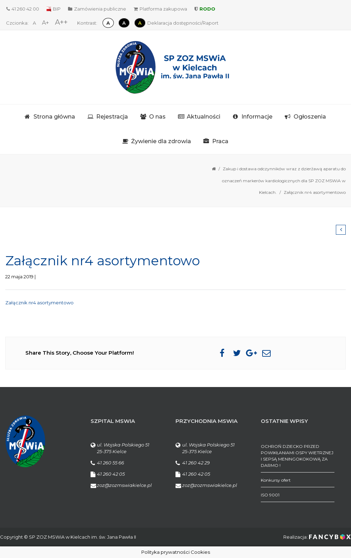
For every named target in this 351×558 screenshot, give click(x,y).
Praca (220, 141)
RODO (205, 9)
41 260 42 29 (196, 462)
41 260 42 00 (22, 9)
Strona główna (54, 116)
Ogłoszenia (310, 116)
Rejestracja (112, 116)
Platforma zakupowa (160, 9)
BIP (54, 9)
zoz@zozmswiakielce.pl (124, 485)
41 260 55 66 (110, 462)
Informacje (256, 116)
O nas (157, 116)
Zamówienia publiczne (97, 9)
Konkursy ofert (276, 480)
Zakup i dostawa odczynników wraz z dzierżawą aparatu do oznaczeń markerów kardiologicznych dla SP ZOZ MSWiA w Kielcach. (284, 180)
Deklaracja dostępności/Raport (182, 23)
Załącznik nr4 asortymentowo (39, 302)
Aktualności (203, 116)
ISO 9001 (270, 494)
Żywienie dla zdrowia (161, 141)
